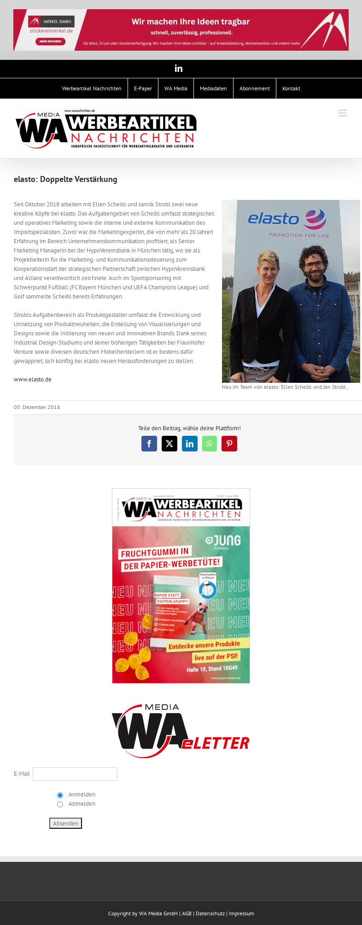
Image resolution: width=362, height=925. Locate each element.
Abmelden (81, 804)
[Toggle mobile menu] (343, 113)
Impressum (241, 913)
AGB (187, 913)
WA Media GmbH (158, 913)
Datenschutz (210, 913)
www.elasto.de (33, 379)
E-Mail (22, 774)
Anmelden (81, 794)
